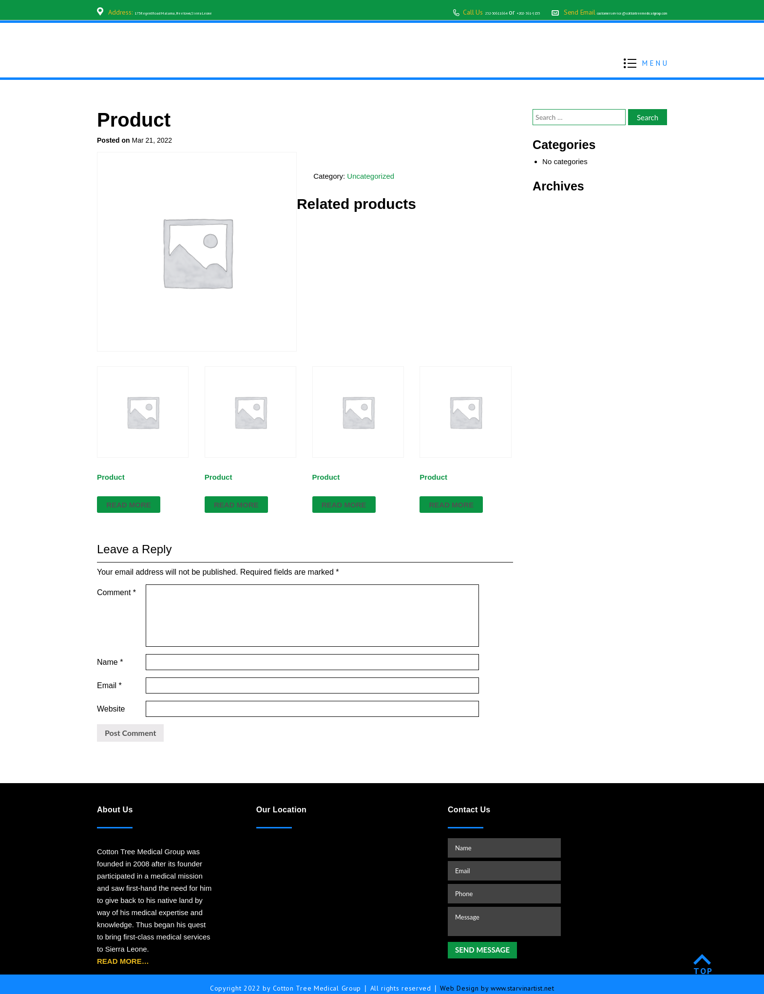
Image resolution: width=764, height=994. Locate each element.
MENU (655, 62)
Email (109, 677)
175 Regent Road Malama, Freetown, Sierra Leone (206, 12)
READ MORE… (123, 953)
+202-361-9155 (454, 12)
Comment (116, 592)
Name (110, 653)
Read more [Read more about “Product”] (128, 505)
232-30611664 (398, 12)
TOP (703, 963)
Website (111, 701)
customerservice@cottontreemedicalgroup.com (600, 12)
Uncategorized (370, 176)
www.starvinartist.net (522, 980)
